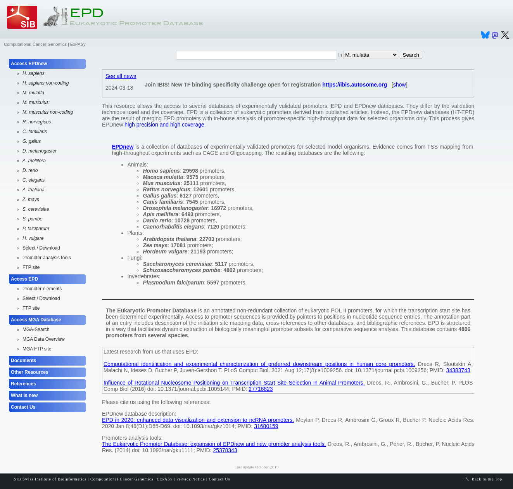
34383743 (458, 370)
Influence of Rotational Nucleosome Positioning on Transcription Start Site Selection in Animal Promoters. (234, 383)
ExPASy (78, 44)
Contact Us (23, 407)
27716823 (261, 389)
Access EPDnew (29, 63)
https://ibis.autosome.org (354, 85)
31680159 (266, 426)
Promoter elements (42, 288)
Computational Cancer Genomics (35, 44)
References (23, 384)
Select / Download (41, 248)
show (399, 85)
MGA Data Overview (43, 339)
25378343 (225, 450)
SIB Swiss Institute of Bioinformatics (50, 479)
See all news (120, 76)
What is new (24, 395)
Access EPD (24, 279)
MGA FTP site (36, 349)
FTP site (31, 267)
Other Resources (29, 372)
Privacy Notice (190, 479)
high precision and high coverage (164, 124)
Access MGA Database (36, 320)
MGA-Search (35, 329)
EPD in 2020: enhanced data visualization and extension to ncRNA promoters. (198, 420)
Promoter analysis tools (46, 257)
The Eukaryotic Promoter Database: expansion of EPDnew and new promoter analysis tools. (214, 444)
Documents (23, 360)
